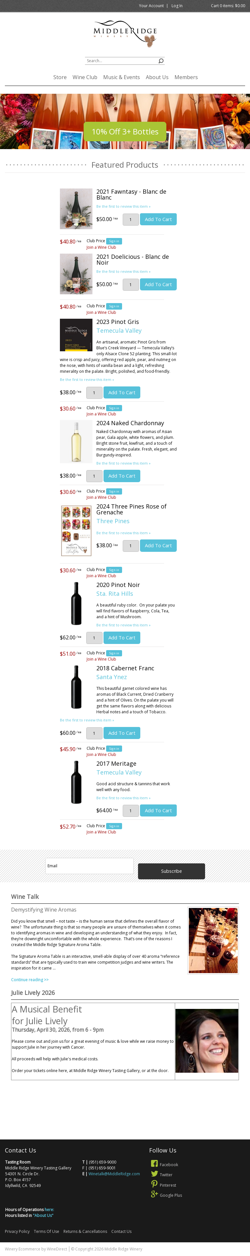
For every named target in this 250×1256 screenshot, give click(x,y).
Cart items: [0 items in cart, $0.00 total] (228, 5)
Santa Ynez (111, 677)
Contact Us (121, 1231)
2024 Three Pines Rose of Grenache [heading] (131, 509)
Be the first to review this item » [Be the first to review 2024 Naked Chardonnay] (123, 463)
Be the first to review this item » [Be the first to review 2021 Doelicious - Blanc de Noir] (123, 271)
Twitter (161, 1175)
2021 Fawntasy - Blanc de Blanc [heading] (131, 194)
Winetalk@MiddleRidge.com (114, 1174)
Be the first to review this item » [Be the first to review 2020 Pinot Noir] (123, 624)
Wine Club (85, 77)
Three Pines (113, 521)
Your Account (151, 5)
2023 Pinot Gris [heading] (117, 322)
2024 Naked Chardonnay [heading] (130, 423)
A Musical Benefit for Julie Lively (47, 1015)
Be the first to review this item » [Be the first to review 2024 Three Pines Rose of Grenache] (123, 532)
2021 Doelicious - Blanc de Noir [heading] (132, 259)
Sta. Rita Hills (114, 593)
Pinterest (162, 1185)
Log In (177, 5)
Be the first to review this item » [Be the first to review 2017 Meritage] (123, 797)
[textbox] (125, 61)
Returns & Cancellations (85, 1231)
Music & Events (121, 77)
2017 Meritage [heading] (116, 763)
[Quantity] (131, 220)
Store (60, 77)
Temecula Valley (119, 330)
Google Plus (165, 1195)
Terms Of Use (46, 1231)
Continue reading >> (30, 980)
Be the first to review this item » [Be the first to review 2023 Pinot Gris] (87, 379)
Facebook (163, 1164)
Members (186, 77)
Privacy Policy (17, 1231)
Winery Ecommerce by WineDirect (36, 1249)
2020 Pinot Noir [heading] (118, 585)
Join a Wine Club (101, 247)
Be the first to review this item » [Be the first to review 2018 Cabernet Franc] (87, 720)
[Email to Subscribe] (89, 866)
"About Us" (43, 1215)
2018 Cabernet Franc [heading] (125, 668)
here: (49, 1209)
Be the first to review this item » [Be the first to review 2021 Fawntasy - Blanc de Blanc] (123, 206)
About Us (157, 77)
